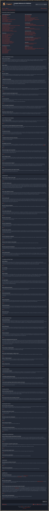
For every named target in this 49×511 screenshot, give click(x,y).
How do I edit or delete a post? (6, 34)
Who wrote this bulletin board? (29, 46)
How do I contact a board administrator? (30, 49)
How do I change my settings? (6, 24)
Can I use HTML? (4, 47)
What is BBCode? (4, 46)
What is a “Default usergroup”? (29, 20)
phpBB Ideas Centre (40, 481)
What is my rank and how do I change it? (7, 30)
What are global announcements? (6, 49)
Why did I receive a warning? (6, 40)
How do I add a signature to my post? (7, 35)
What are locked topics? (5, 52)
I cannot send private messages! (29, 23)
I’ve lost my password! (5, 20)
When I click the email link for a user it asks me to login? (9, 31)
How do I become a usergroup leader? (30, 18)
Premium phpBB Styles (27, 507)
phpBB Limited (26, 475)
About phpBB (19, 476)
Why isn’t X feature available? (29, 47)
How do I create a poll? (5, 36)
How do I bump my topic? (5, 43)
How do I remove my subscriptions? (29, 40)
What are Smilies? (4, 48)
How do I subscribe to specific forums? (30, 39)
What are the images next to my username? (7, 28)
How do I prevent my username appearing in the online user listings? (11, 25)
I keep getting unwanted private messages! (30, 24)
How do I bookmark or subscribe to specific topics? (31, 38)
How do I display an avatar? (5, 29)
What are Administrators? (28, 15)
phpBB (44, 145)
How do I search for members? (29, 34)
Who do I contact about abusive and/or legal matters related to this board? (34, 48)
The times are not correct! (5, 26)
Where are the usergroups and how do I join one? (31, 17)
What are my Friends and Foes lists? (29, 28)
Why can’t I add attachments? (6, 39)
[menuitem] (7, 8)
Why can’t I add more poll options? (6, 37)
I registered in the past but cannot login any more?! (8, 19)
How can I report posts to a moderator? (7, 41)
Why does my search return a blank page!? (30, 33)
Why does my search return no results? (30, 32)
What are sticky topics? (5, 51)
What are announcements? (5, 50)
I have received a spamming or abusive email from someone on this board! (34, 25)
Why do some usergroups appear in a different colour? (32, 19)
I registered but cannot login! (6, 17)
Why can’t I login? (4, 18)
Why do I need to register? (5, 15)
